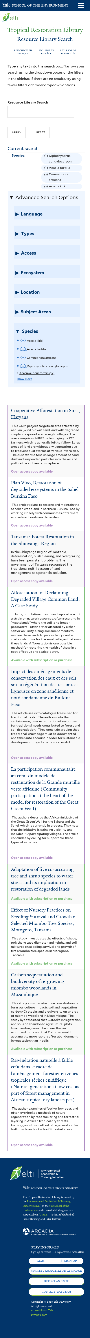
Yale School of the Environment (13, 5)
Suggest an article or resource (56, 1270)
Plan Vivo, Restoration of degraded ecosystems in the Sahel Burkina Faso (45, 489)
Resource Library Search (27, 102)
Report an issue (56, 1281)
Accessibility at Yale (42, 1310)
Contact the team (56, 1291)
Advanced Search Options (46, 197)
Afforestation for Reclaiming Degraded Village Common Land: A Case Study (45, 599)
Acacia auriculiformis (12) (36, 373)
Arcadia (43, 1214)
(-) (46, 158)
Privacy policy (39, 1315)
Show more (24, 379)
